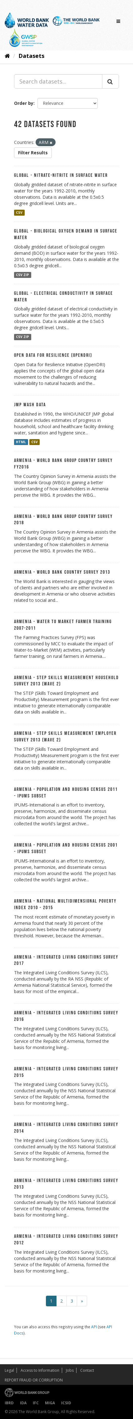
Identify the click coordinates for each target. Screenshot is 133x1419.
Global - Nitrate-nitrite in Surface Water (61, 175)
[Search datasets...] (58, 81)
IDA (23, 1403)
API (94, 1326)
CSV (19, 212)
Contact (87, 1370)
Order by (23, 103)
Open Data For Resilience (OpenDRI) (53, 355)
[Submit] (110, 81)
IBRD (9, 1403)
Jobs (70, 1370)
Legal (9, 1370)
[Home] (7, 55)
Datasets (31, 55)
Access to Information (40, 1370)
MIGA (50, 1403)
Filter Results (33, 153)
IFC (36, 1403)
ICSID (66, 1403)
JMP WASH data (30, 405)
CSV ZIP (22, 275)
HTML (21, 442)
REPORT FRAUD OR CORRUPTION (34, 1380)
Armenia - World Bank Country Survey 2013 (62, 572)
